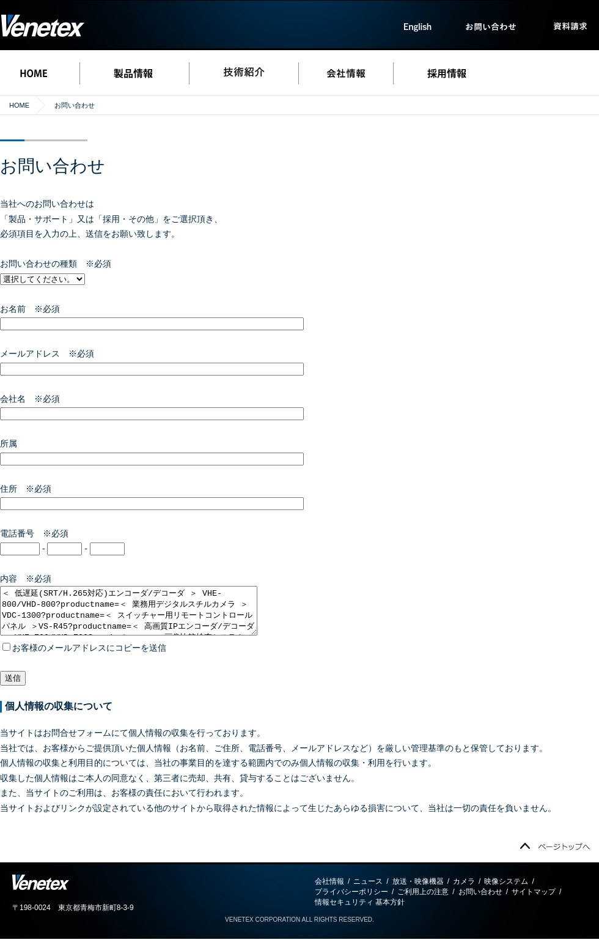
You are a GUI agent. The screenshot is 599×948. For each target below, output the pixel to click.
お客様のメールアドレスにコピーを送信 (84, 657)
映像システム (506, 890)
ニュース (368, 890)
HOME (19, 105)
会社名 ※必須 (30, 399)
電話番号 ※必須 (34, 533)
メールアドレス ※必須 (47, 353)
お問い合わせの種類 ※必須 (55, 263)
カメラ (464, 890)
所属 (13, 443)
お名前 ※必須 (30, 309)
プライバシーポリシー (351, 901)
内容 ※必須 (25, 578)
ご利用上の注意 (423, 901)
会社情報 (329, 890)
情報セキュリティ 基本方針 (360, 911)
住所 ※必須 (25, 489)
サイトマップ (534, 901)
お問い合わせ (480, 901)
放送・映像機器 (418, 890)
